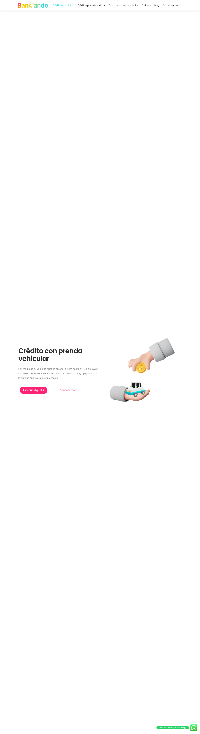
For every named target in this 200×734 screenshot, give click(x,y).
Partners (146, 5)
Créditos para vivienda (91, 5)
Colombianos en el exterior (123, 5)
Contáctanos (170, 5)
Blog (156, 5)
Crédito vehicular (63, 5)
